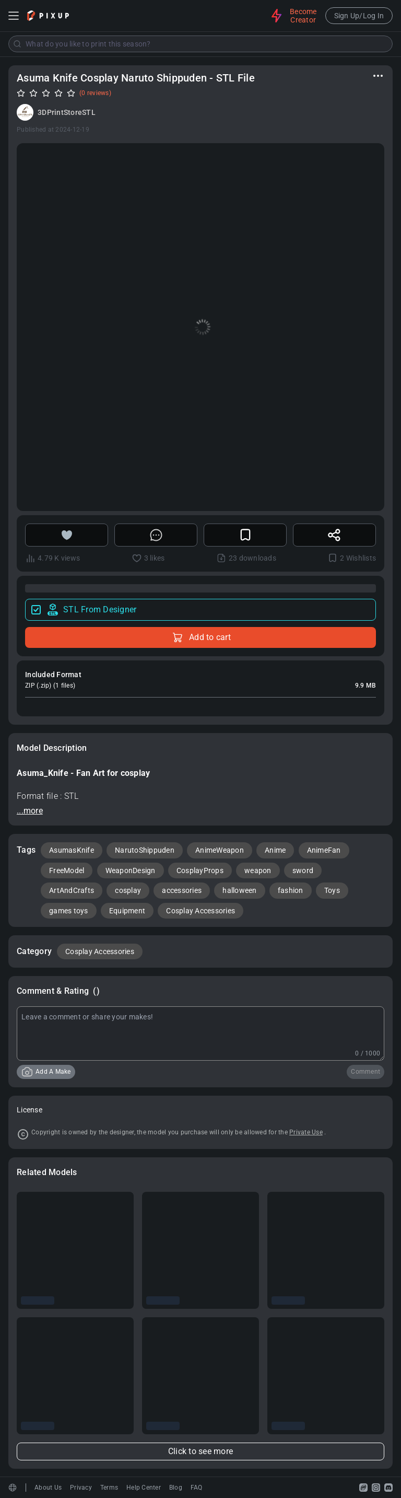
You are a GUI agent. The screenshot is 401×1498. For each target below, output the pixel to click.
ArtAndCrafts (71, 890)
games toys (68, 911)
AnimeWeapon (219, 850)
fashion (290, 890)
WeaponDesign (130, 870)
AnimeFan (324, 850)
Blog (175, 1487)
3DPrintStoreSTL (67, 112)
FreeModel (66, 870)
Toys (332, 890)
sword (302, 870)
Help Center (143, 1487)
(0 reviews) (95, 93)
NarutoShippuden (144, 850)
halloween (239, 890)
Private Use (306, 1132)
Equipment (127, 911)
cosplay (128, 890)
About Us (48, 1487)
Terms (109, 1487)
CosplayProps (199, 870)
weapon (258, 870)
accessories (182, 890)
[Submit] (17, 43)
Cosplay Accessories (200, 911)
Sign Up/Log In (359, 15)
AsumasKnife (71, 850)
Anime (275, 850)
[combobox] (200, 44)
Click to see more (200, 1451)
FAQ (197, 1487)
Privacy (81, 1487)
